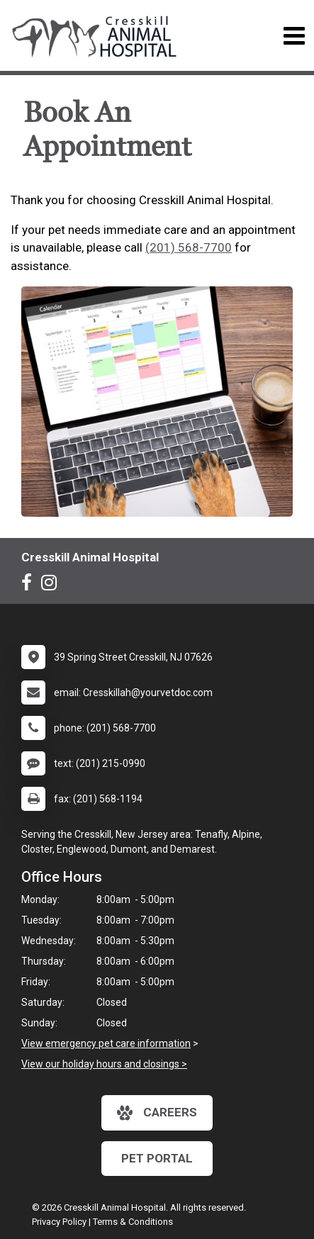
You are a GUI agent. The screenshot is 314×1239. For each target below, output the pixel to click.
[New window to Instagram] (52, 585)
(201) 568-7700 (188, 247)
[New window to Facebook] (30, 585)
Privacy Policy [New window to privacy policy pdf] (59, 1221)
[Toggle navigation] (293, 35)
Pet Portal (157, 1158)
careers (157, 1113)
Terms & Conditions (133, 1221)
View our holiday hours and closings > (104, 1064)
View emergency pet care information (106, 1043)
